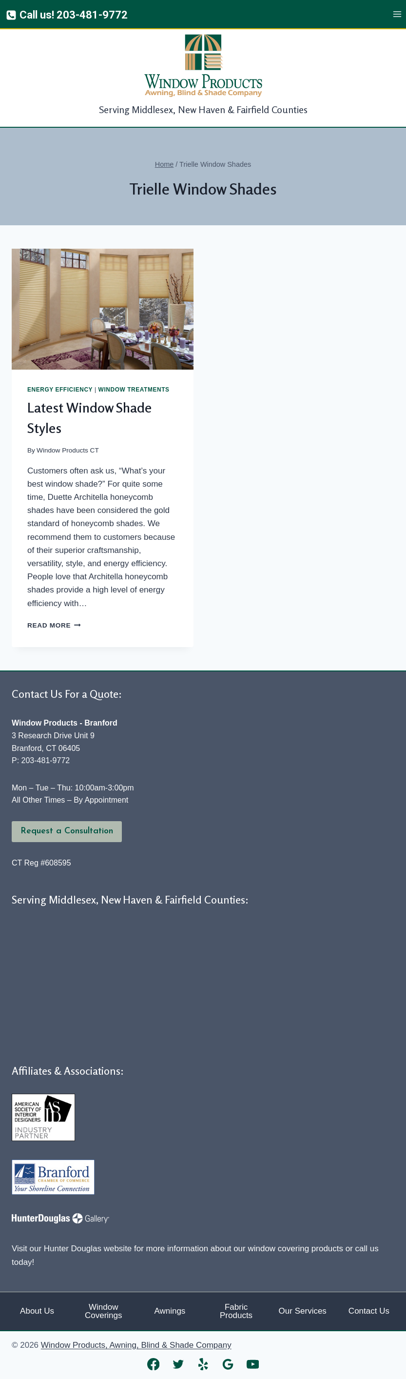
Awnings (169, 1311)
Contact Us (368, 1311)
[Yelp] (203, 1364)
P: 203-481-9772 (41, 760)
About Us (37, 1311)
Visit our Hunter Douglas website (72, 1248)
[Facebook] (153, 1364)
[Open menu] (397, 14)
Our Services (303, 1311)
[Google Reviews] (227, 1364)
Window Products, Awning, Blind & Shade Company (136, 1345)
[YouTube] (252, 1364)
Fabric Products (236, 1311)
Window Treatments (134, 389)
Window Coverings (103, 1311)
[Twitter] (178, 1364)
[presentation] (102, 309)
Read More (54, 625)
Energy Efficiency (60, 389)
